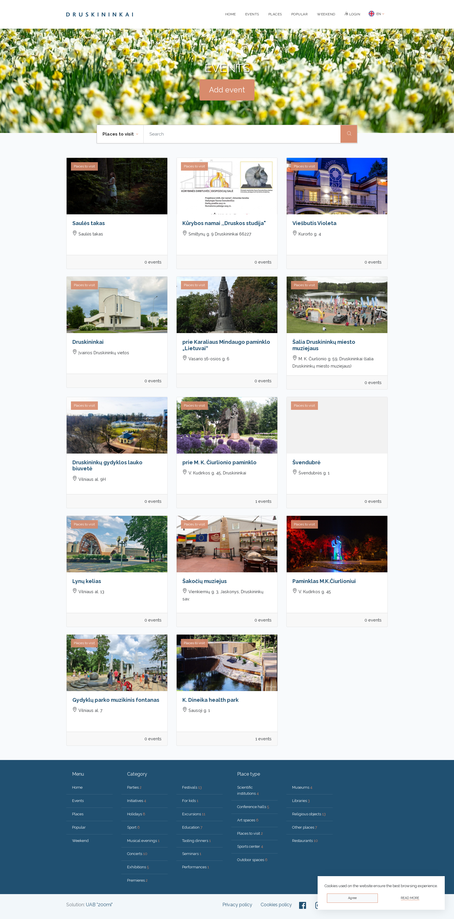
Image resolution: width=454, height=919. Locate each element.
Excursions (193, 814)
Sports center (250, 846)
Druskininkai (88, 342)
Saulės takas (88, 223)
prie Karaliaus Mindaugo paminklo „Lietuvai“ (226, 345)
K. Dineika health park (210, 700)
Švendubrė (306, 462)
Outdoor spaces (252, 860)
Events (252, 14)
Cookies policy (276, 904)
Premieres (137, 880)
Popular (299, 14)
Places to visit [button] (118, 134)
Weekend (326, 14)
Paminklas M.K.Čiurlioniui (324, 581)
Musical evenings (143, 840)
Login (352, 14)
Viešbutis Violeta (314, 223)
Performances (195, 867)
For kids (190, 801)
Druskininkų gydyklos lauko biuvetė (107, 465)
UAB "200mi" (99, 904)
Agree (352, 898)
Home (230, 14)
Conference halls (253, 807)
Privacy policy (237, 904)
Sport (133, 827)
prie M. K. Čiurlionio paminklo (219, 462)
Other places (304, 827)
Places (275, 14)
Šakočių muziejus (204, 581)
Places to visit (250, 833)
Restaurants (305, 840)
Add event (227, 89)
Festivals (192, 787)
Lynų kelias (86, 581)
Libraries (301, 801)
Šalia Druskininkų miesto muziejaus (323, 345)
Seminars (191, 854)
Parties (134, 787)
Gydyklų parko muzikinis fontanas (115, 700)
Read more (410, 898)
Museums (302, 787)
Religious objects (309, 814)
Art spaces (248, 820)
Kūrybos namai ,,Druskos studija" (224, 223)
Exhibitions (138, 867)
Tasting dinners (196, 840)
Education (192, 827)
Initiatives (136, 801)
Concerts (137, 854)
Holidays (136, 814)
